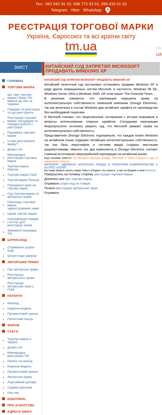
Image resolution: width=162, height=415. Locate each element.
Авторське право (19, 376)
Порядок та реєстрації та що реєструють (23, 110)
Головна (15, 80)
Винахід (13, 302)
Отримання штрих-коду (21, 248)
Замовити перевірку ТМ (22, 232)
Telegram (59, 10)
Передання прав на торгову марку (21, 186)
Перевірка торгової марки (21, 134)
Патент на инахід (19, 360)
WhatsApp (92, 10)
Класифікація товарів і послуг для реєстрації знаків (23, 221)
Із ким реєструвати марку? (21, 142)
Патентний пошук (20, 318)
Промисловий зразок (22, 313)
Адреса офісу (19, 411)
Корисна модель (19, 308)
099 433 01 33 (114, 4)
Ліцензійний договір (21, 381)
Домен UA (14, 149)
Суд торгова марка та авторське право (23, 195)
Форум (13, 325)
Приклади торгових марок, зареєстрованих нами (23, 205)
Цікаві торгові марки (22, 213)
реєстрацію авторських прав (76, 188)
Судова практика (19, 387)
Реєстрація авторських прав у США (20, 286)
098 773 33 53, (86, 4)
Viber (75, 10)
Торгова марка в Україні (19, 340)
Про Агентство (20, 405)
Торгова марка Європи (18, 167)
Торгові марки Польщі (23, 179)
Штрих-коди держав (21, 255)
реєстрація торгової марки (113, 174)
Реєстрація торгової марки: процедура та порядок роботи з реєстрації (22, 122)
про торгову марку (78, 178)
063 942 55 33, (58, 4)
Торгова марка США (22, 174)
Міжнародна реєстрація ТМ (18, 354)
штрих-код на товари (75, 183)
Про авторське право (22, 269)
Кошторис (16, 398)
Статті (12, 331)
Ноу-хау (13, 392)
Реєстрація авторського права (20, 276)
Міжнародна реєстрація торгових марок (22, 157)
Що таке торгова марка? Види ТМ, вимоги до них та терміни (20, 99)
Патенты (151, 170)
